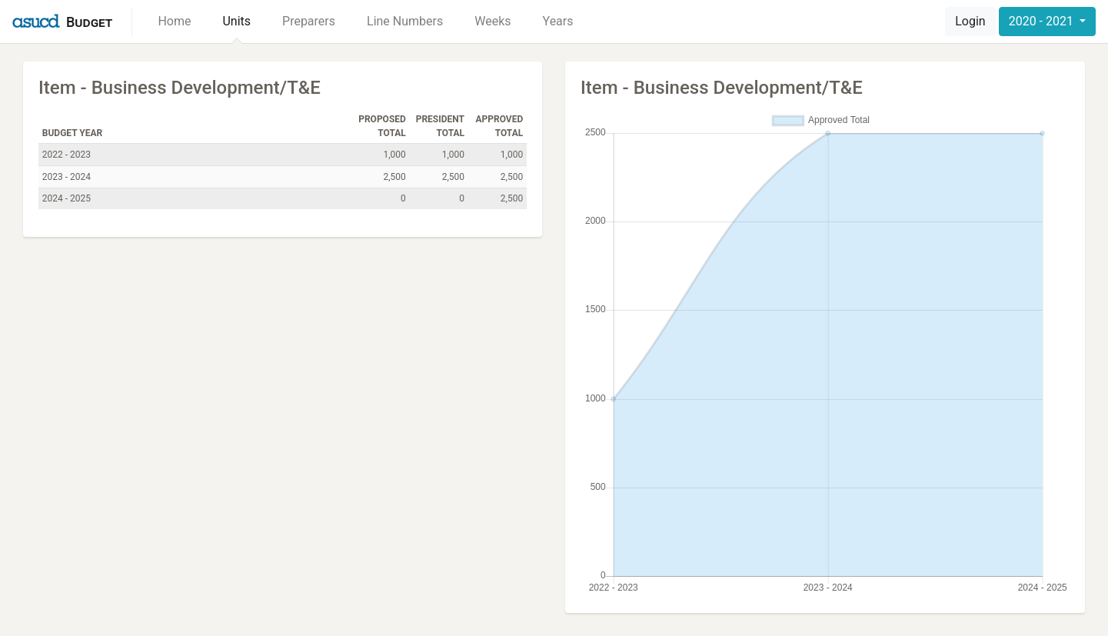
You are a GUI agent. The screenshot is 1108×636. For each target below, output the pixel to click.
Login (970, 21)
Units (236, 21)
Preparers (308, 21)
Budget (89, 22)
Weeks (492, 21)
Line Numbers (405, 21)
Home (174, 21)
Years (558, 21)
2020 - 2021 (1042, 21)
